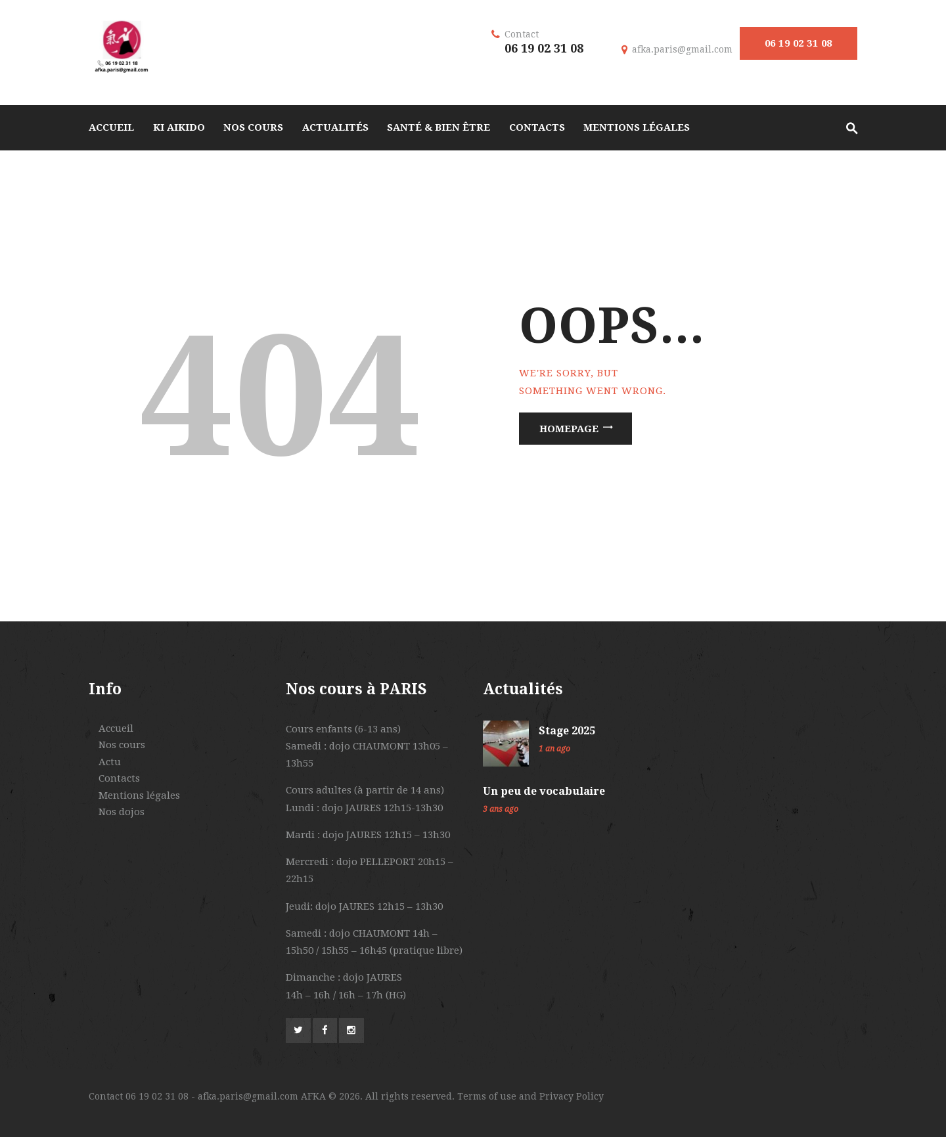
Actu (110, 762)
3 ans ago (500, 809)
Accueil (116, 728)
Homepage (568, 428)
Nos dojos (122, 812)
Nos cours (122, 745)
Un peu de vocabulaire (544, 791)
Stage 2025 (567, 731)
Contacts (119, 778)
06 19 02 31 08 (798, 43)
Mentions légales (139, 795)
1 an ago (554, 748)
